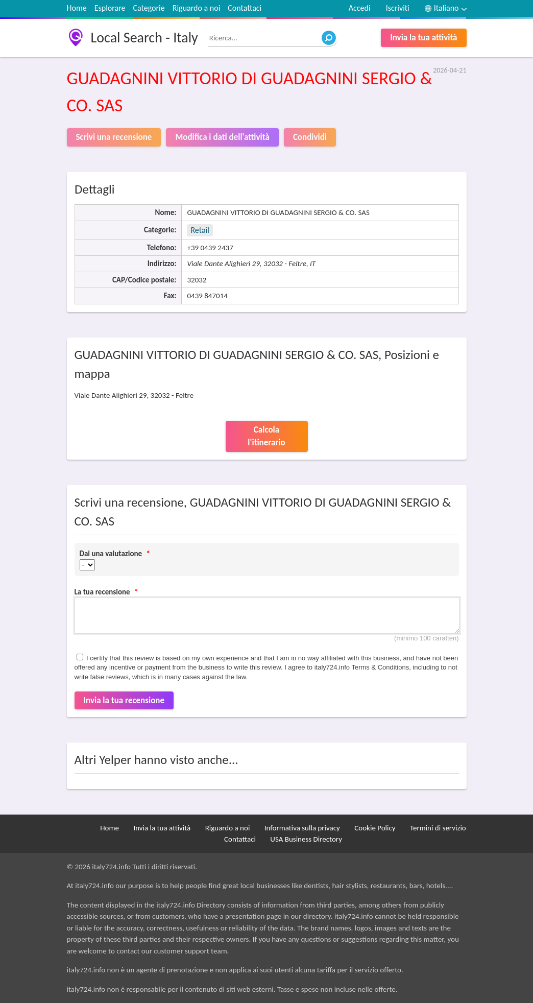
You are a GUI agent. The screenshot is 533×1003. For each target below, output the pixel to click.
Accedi (360, 8)
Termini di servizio (438, 827)
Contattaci (244, 8)
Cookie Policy (374, 827)
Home (77, 8)
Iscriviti (397, 8)
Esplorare (110, 8)
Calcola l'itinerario (266, 436)
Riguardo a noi (197, 8)
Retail (199, 230)
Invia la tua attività (423, 37)
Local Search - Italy (144, 37)
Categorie (148, 8)
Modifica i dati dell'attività (222, 137)
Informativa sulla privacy (302, 827)
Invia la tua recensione (124, 700)
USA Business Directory (306, 839)
